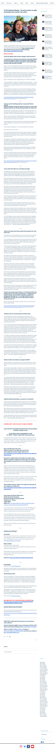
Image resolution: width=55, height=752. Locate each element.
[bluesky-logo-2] (24, 746)
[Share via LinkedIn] (9, 636)
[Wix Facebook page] (28, 746)
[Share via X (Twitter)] (7, 636)
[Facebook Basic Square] (41, 742)
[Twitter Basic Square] (43, 742)
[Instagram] (20, 746)
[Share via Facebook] (4, 636)
